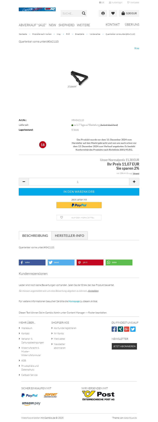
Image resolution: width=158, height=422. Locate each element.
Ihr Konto (59, 333)
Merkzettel (133, 2)
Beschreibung (35, 235)
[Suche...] (84, 13)
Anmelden (93, 290)
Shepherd (66, 25)
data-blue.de (130, 417)
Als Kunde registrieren (65, 328)
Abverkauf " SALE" (32, 25)
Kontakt (113, 24)
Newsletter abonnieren (60, 346)
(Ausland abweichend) (109, 125)
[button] (102, 2)
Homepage (74, 301)
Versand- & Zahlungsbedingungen (32, 340)
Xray (136, 48)
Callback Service (29, 374)
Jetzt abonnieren (124, 346)
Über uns (132, 24)
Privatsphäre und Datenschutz (30, 367)
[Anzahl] (79, 182)
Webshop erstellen (30, 417)
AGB (23, 360)
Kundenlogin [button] (115, 2)
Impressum (26, 328)
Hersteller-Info (69, 235)
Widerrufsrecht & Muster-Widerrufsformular (31, 351)
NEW (52, 25)
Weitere (83, 25)
